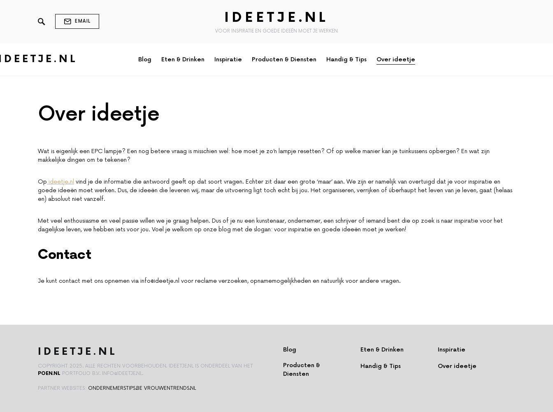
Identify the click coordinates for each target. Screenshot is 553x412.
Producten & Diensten (301, 369)
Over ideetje (457, 366)
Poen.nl (49, 373)
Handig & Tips (380, 366)
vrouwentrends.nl (170, 388)
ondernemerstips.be (115, 388)
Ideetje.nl (276, 18)
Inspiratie (451, 349)
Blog (289, 349)
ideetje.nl (60, 181)
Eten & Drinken (382, 349)
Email (77, 21)
